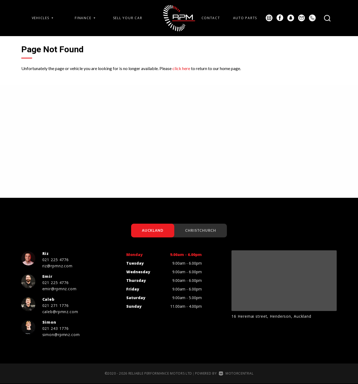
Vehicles (42, 18)
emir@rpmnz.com (59, 289)
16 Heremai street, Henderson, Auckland (271, 316)
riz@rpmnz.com (57, 266)
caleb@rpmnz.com (60, 311)
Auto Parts (245, 18)
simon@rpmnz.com (61, 334)
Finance (85, 18)
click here (181, 68)
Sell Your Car (127, 18)
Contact (211, 18)
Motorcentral (236, 373)
